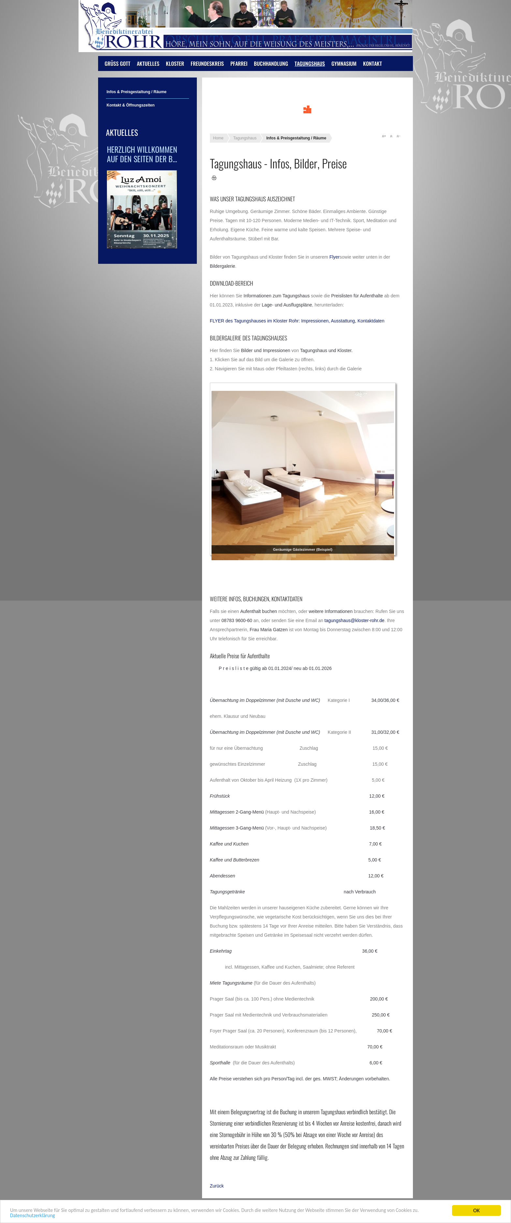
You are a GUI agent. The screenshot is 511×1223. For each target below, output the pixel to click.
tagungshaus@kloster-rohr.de (355, 620)
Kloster (175, 63)
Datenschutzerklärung (61, 1216)
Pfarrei (238, 63)
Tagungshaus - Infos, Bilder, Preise (278, 163)
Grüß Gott (117, 63)
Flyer (334, 257)
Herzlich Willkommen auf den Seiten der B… (142, 153)
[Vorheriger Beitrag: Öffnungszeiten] (217, 1185)
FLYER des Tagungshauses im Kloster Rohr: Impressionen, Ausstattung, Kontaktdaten (297, 320)
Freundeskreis (207, 63)
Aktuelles (148, 63)
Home (218, 138)
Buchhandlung (271, 63)
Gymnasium (344, 63)
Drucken (214, 178)
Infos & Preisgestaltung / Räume (137, 92)
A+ (383, 136)
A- (398, 136)
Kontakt (372, 63)
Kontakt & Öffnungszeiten (130, 105)
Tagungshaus (310, 63)
